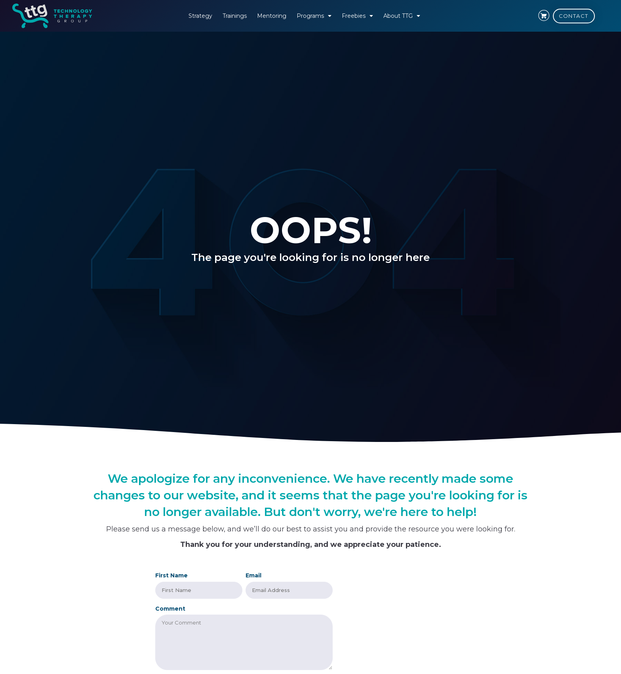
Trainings (235, 15)
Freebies (357, 16)
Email (253, 575)
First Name (171, 575)
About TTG (401, 16)
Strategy (200, 15)
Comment (170, 608)
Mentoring (271, 15)
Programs (314, 16)
